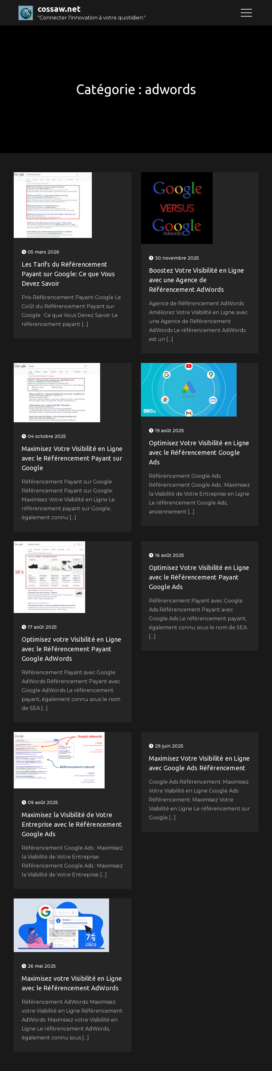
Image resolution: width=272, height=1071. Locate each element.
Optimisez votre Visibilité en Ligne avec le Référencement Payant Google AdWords (71, 649)
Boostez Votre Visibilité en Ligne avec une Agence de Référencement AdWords (196, 280)
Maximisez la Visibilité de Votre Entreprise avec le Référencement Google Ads (72, 824)
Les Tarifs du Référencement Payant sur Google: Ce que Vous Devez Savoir (68, 274)
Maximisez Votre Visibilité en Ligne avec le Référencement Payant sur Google (72, 458)
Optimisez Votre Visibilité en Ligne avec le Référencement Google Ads (199, 452)
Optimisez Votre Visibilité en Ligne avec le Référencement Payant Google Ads (199, 577)
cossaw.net (59, 8)
